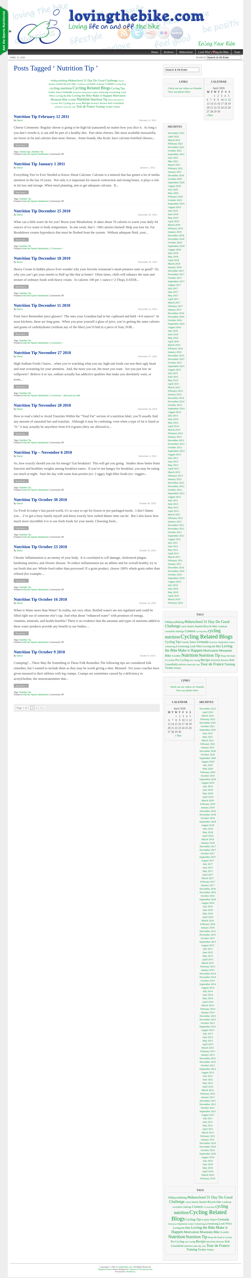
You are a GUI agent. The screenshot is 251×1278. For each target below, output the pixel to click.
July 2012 (173, 500)
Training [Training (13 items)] (100, 106)
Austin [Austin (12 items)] (59, 83)
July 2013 (173, 457)
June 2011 (173, 546)
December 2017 (176, 270)
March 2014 (174, 429)
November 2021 (176, 147)
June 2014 (173, 419)
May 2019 (173, 217)
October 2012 (175, 489)
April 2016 (173, 341)
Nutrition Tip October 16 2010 (40, 599)
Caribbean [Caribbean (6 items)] (80, 84)
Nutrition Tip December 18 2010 (42, 258)
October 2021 (175, 150)
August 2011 (174, 539)
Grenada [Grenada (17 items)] (67, 92)
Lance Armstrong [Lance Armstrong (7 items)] (100, 92)
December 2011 (176, 525)
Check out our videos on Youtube (185, 88)
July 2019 (173, 210)
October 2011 (175, 532)
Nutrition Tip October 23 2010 (40, 546)
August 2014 (174, 412)
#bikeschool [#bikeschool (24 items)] (75, 80)
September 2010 (176, 578)
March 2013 (174, 472)
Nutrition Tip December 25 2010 (42, 211)
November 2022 (176, 132)
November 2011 (176, 528)
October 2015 (175, 362)
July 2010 (173, 585)
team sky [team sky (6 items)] (67, 107)
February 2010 (175, 602)
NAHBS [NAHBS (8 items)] (72, 99)
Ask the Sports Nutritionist (35, 154)
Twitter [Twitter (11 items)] (109, 106)
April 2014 (173, 426)
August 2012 (174, 496)
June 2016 (173, 334)
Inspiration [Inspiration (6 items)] (87, 92)
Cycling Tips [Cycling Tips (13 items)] (118, 88)
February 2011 (175, 560)
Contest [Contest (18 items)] (109, 83)
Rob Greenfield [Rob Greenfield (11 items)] (116, 103)
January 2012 (175, 521)
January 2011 (174, 563)
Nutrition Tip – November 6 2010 (43, 452)
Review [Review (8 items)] (103, 103)
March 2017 (174, 302)
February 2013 (175, 475)
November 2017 (176, 274)
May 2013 (173, 465)
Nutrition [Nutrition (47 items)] (83, 99)
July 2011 (173, 542)
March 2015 (174, 387)
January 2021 (175, 171)
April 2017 (173, 299)
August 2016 (174, 327)
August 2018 (174, 249)
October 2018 (175, 242)
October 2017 (175, 277)
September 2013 (176, 450)
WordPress (130, 1271)
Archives (169, 52)
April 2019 (173, 221)
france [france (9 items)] (59, 92)
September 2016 (176, 323)
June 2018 (173, 253)
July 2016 (173, 330)
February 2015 (175, 390)
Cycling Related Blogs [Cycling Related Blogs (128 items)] (91, 88)
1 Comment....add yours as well (65, 395)
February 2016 (175, 348)
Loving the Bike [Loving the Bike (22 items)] (82, 95)
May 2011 (173, 549)
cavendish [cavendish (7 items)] (90, 84)
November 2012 (176, 486)
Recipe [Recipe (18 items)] (86, 103)
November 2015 (176, 359)
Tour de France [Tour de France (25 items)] (85, 106)
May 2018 (173, 256)
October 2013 (175, 447)
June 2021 (173, 157)
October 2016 (175, 320)
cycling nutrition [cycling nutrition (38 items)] (61, 88)
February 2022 (175, 143)
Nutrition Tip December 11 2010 (42, 305)
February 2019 (175, 228)
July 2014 (173, 415)
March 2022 (174, 140)
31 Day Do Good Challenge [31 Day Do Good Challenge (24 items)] (101, 80)
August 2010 (174, 581)
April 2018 (173, 260)
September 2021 (176, 154)
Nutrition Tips (6, 31)
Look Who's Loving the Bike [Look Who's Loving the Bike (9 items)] (205, 646)
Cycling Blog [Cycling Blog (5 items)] (120, 84)
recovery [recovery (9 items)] (95, 103)
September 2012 (176, 493)
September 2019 (176, 203)
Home (154, 52)
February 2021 (175, 168)
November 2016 (176, 316)
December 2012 (176, 482)
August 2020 (174, 185)
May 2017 (173, 295)
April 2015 (173, 383)
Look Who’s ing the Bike (212, 52)
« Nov (209, 115)
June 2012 (173, 503)
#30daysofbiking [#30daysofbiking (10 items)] (59, 80)
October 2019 (175, 200)
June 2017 (173, 291)
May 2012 (173, 507)
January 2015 (175, 394)
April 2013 (173, 468)
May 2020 (173, 193)
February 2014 (175, 433)
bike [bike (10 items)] (74, 84)
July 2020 (173, 189)
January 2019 (175, 231)
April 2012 (173, 510)
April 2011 (173, 553)
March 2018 (174, 263)
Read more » (21, 145)
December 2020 (176, 175)
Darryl (20, 120)
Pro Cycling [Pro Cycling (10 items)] (65, 103)
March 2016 (174, 344)
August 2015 (174, 369)
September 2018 (176, 246)
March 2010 (174, 599)
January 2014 (175, 436)
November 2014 (176, 401)
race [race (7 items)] (73, 103)
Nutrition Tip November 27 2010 (42, 352)
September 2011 (176, 535)
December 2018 (176, 235)
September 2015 (176, 366)
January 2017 (175, 309)
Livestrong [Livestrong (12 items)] (114, 92)
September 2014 (176, 408)
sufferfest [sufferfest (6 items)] (59, 107)
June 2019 (173, 214)
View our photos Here (179, 91)
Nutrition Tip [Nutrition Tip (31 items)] (98, 99)
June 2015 (173, 376)
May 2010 (173, 592)
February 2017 (175, 306)
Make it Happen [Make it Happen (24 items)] (102, 95)
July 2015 (173, 373)
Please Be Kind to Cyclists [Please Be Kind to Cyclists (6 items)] (220, 1237)
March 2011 (174, 556)
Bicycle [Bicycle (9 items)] (67, 84)
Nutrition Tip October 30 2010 (40, 499)
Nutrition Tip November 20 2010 (42, 405)
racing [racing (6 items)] (78, 103)
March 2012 (174, 514)
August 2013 (174, 454)
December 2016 (176, 313)
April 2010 (173, 595)
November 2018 (176, 238)
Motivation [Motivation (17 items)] (119, 95)
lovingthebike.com (124, 1267)
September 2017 (176, 281)
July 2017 (173, 288)
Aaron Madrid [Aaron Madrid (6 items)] (187, 626)
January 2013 (175, 479)
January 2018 (175, 267)
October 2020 (175, 178)
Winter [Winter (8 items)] (117, 106)
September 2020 (176, 182)
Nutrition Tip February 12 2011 (41, 116)
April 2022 (173, 136)
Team (237, 52)
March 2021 (174, 164)
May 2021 (173, 161)
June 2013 (173, 461)
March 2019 (174, 224)
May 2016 (173, 337)
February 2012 (175, 518)
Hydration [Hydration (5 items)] (77, 92)
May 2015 (173, 380)
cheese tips (24, 152)
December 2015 (176, 355)
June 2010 (173, 588)
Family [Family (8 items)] (51, 92)
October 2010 (175, 574)
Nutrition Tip (37, 152)
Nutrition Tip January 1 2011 (39, 164)
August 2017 (174, 284)
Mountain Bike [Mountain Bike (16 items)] (59, 99)
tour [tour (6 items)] (74, 107)
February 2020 (175, 196)
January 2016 (175, 352)
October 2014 (175, 404)
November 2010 (176, 571)
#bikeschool (186, 52)
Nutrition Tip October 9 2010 (39, 652)
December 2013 (176, 440)
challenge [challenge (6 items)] (100, 84)
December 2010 (176, 567)
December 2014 (176, 397)
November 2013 (176, 443)
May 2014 (173, 422)
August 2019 (174, 207)
